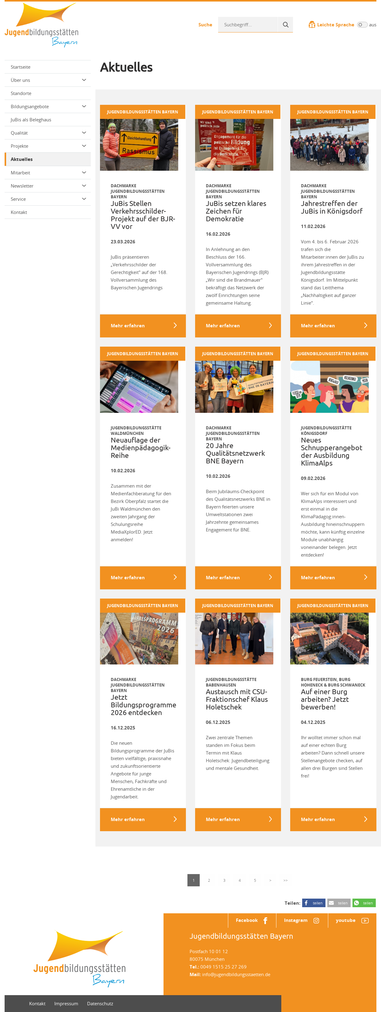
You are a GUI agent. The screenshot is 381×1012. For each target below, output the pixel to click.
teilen (317, 902)
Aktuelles (22, 159)
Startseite (20, 67)
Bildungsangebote (48, 106)
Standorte (21, 93)
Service (48, 199)
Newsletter (48, 186)
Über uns (48, 80)
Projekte (48, 146)
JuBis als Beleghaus (31, 119)
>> (285, 880)
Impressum (66, 1003)
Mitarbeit (48, 172)
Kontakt (19, 212)
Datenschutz (100, 1003)
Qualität (48, 133)
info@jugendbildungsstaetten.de (236, 974)
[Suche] (285, 24)
